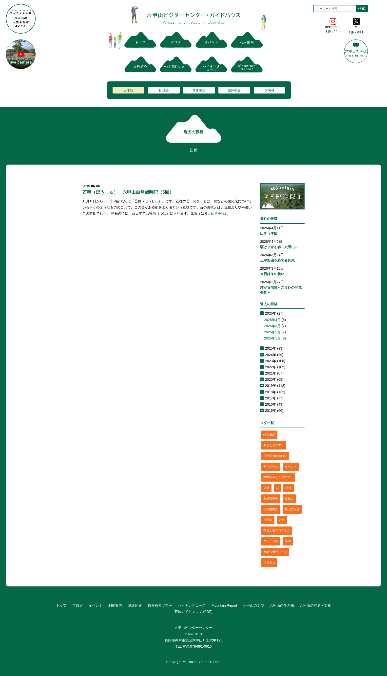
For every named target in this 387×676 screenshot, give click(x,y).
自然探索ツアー (160, 605)
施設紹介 (135, 605)
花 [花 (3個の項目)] (277, 488)
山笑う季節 (268, 233)
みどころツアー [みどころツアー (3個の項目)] (273, 445)
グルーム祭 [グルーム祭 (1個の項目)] (270, 541)
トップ (61, 605)
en (335, 31)
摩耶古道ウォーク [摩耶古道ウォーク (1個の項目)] (275, 552)
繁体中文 (234, 90)
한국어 (269, 90)
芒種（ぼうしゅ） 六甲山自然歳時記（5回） (128, 192)
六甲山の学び (253, 605)
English (163, 90)
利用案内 (115, 605)
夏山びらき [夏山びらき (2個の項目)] (292, 509)
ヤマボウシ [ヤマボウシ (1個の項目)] (270, 466)
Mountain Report (224, 605)
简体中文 (199, 90)
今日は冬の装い (272, 274)
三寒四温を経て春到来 (277, 260)
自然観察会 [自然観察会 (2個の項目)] (270, 498)
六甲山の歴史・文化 (315, 605)
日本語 (128, 90)
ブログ (77, 605)
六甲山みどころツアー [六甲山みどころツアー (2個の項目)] (278, 477)
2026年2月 (272, 332)
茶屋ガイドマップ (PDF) (193, 612)
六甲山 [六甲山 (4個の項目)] (267, 520)
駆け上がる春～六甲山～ (279, 247)
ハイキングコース (192, 605)
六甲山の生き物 (282, 605)
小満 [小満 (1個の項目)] (288, 541)
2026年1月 (272, 338)
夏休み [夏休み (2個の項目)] (289, 498)
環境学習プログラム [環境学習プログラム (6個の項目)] (276, 530)
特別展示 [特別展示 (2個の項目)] (269, 434)
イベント (95, 605)
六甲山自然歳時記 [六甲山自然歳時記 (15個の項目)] (275, 456)
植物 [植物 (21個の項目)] (288, 488)
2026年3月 (272, 326)
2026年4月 (272, 320)
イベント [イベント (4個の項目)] (291, 466)
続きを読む (219, 213)
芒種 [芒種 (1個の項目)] (282, 520)
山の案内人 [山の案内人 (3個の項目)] (270, 509)
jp (329, 31)
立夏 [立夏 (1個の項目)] (266, 488)
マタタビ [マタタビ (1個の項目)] (269, 562)
